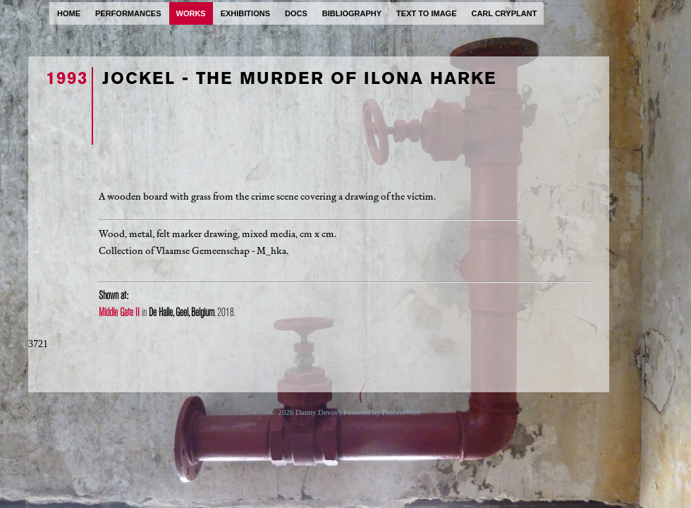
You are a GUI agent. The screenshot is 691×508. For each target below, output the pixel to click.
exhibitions (245, 13)
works (191, 13)
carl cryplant (504, 13)
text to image (426, 13)
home (68, 13)
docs (296, 13)
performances (128, 13)
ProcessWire (401, 412)
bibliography (351, 13)
